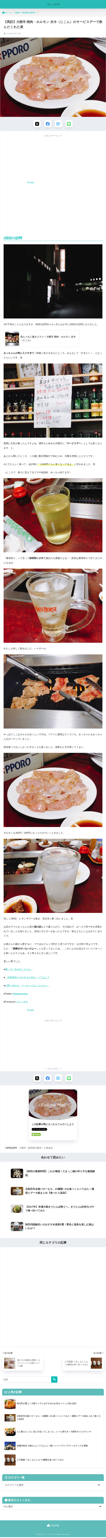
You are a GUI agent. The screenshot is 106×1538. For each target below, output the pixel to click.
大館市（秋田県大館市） (31, 1148)
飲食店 (49, 1148)
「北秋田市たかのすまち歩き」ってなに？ (27, 978)
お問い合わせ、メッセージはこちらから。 (27, 986)
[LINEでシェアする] (69, 124)
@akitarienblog (20, 994)
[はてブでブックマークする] (58, 124)
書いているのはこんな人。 (19, 969)
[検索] (54, 1380)
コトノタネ (22, 1002)
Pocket (30, 183)
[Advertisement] (53, 158)
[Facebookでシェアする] (47, 124)
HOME (53, 1526)
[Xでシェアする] (36, 124)
